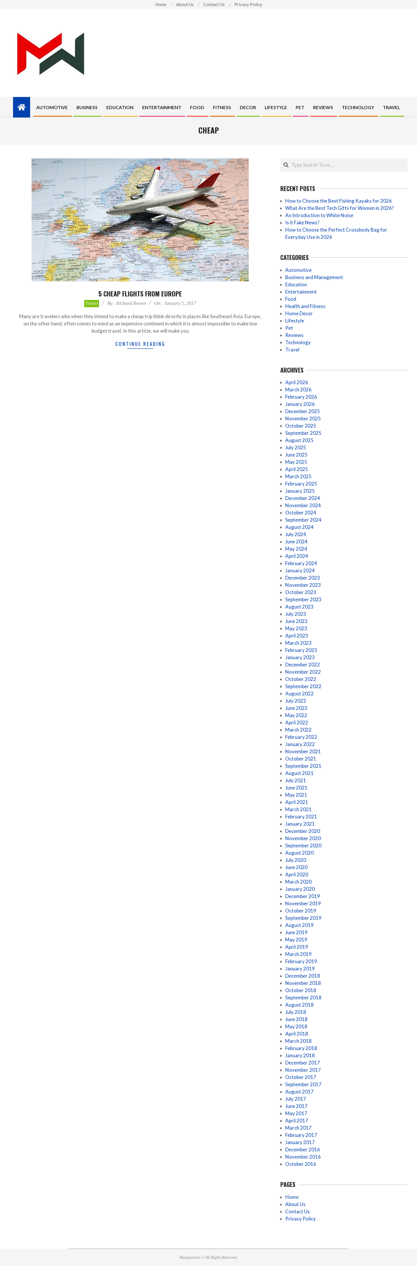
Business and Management (314, 277)
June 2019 (296, 932)
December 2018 (302, 976)
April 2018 (296, 1034)
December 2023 (302, 578)
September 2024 (303, 520)
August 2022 (299, 693)
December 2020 (302, 831)
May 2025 (296, 462)
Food (290, 299)
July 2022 (295, 701)
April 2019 (296, 947)
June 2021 (296, 788)
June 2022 (296, 708)
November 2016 (303, 1157)
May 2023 (296, 628)
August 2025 (299, 440)
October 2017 (300, 1077)
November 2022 (303, 672)
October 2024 (300, 513)
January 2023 (300, 657)
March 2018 (298, 1041)
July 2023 (295, 614)
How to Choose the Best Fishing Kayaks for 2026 (338, 201)
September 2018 (303, 997)
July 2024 (295, 534)
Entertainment (301, 292)
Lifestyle (294, 321)
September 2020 (303, 845)
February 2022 (301, 737)
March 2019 (298, 954)
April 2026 (296, 382)
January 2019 (300, 968)
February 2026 (301, 397)
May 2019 (296, 940)
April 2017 (296, 1120)
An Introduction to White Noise (319, 215)
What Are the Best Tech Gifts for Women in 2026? (339, 208)
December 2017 (302, 1063)
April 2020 (296, 874)
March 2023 (298, 643)
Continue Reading (140, 343)
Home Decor (299, 313)
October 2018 (300, 990)
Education (296, 284)
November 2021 (303, 751)
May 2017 (296, 1113)
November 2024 (303, 505)
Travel (91, 303)
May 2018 (296, 1026)
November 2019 (303, 903)
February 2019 (301, 961)
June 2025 (296, 455)
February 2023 (301, 650)
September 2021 (303, 766)
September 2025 (303, 433)
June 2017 (296, 1106)
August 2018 (299, 1005)
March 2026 (298, 389)
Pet (289, 328)
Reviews (294, 335)
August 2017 (299, 1092)
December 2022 (302, 665)
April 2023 (296, 636)
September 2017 (303, 1084)
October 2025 (300, 426)
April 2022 (296, 722)
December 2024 (302, 498)
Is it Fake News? (302, 222)
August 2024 (299, 527)
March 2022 (298, 730)
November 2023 (303, 585)
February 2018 (301, 1048)
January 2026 (300, 404)
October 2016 (300, 1164)
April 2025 (296, 469)
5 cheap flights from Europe (140, 293)
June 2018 (296, 1019)
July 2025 (295, 447)
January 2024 (300, 570)
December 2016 (302, 1149)
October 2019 (300, 911)
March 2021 (298, 809)
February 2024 (301, 563)
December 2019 (302, 896)
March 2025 (298, 476)
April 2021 (296, 802)
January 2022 (300, 744)
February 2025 (301, 484)
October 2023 (300, 592)
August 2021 (299, 773)
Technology (298, 342)
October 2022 (300, 679)
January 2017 (300, 1142)
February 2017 (301, 1135)
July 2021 (295, 780)
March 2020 (298, 882)
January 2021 (300, 824)
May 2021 (296, 795)
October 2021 (300, 759)
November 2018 (303, 983)
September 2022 (303, 686)
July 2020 (295, 860)
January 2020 (300, 889)
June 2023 (296, 621)
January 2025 (300, 491)
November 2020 (303, 838)
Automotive (298, 270)
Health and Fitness (305, 306)
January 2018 (300, 1055)
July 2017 (295, 1099)
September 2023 (303, 599)
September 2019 (303, 918)
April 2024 (296, 556)
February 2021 (301, 817)
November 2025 (303, 418)
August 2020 (299, 853)
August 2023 (299, 607)
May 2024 (296, 549)
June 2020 (296, 867)
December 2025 (302, 411)
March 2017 (298, 1128)
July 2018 (295, 1012)
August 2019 (299, 925)
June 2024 (296, 541)
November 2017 (303, 1070)
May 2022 (296, 715)
